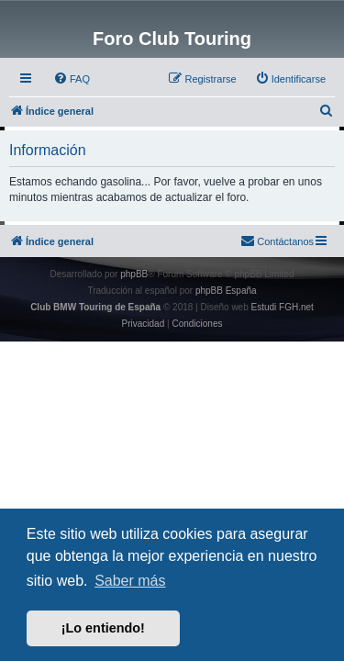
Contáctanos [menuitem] (277, 240)
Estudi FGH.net (282, 307)
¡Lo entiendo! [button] (103, 628)
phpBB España (226, 291)
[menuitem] (71, 79)
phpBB (134, 274)
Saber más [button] (129, 580)
